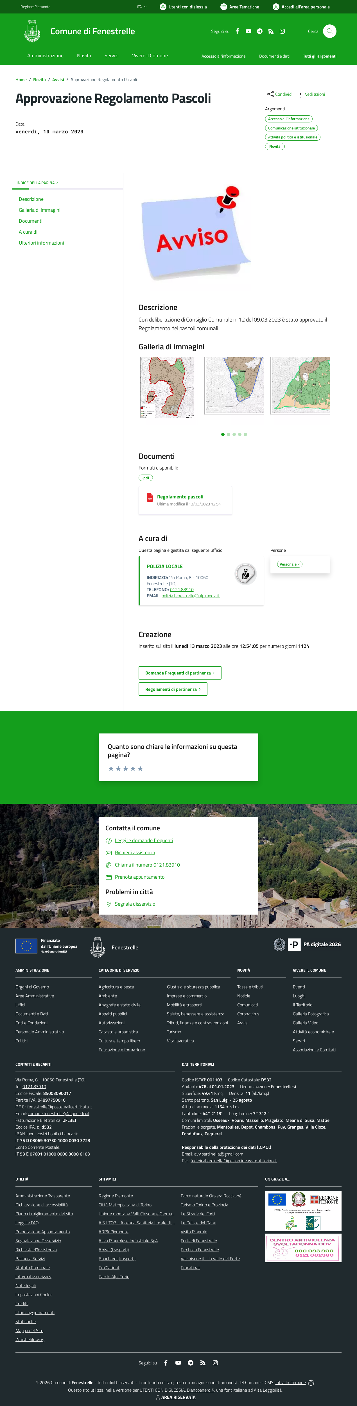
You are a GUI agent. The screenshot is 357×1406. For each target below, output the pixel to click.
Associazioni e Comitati (314, 1049)
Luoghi (299, 995)
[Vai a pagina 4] (239, 434)
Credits (21, 1303)
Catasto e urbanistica (118, 1031)
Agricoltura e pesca (116, 986)
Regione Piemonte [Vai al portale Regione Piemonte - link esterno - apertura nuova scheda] (35, 7)
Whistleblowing (29, 1339)
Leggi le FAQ (27, 1222)
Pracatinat (190, 1267)
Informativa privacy (33, 1276)
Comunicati (247, 1004)
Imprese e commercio (187, 995)
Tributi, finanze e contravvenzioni (197, 1022)
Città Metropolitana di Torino (125, 1204)
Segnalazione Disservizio (38, 1240)
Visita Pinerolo (194, 1231)
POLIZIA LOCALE (165, 566)
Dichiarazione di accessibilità (41, 1204)
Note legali (25, 1285)
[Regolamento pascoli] (150, 497)
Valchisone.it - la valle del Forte (210, 1258)
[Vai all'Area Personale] (301, 6)
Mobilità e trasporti (184, 1004)
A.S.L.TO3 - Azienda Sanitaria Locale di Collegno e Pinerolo (153, 1222)
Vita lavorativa (180, 1040)
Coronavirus (248, 1013)
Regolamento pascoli (180, 496)
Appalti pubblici (113, 1013)
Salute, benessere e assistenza (195, 1013)
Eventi (299, 986)
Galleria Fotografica (311, 1013)
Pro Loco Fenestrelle (200, 1249)
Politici (21, 1040)
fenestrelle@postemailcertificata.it (59, 1106)
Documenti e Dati (31, 1013)
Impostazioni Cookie (34, 1294)
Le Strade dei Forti (198, 1213)
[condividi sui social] (279, 94)
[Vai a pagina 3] (234, 434)
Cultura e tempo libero (119, 1040)
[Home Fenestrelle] (78, 31)
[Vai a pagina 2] (228, 434)
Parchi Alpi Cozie (114, 1276)
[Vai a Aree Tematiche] (240, 6)
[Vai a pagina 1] (223, 434)
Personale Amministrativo (39, 1031)
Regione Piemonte (116, 1195)
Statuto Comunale (32, 1267)
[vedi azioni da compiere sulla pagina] (310, 94)
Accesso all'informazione (224, 56)
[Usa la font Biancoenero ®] (183, 6)
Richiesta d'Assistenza (36, 1249)
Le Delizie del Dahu (198, 1222)
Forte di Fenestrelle (199, 1240)
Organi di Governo (32, 986)
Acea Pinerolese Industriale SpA (128, 1240)
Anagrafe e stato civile (120, 1004)
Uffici (20, 1004)
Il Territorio (302, 1004)
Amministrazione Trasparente (42, 1195)
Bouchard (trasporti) (117, 1258)
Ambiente (108, 995)
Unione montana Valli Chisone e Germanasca (141, 1213)
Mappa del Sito (29, 1330)
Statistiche (25, 1321)
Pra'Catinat (109, 1267)
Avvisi (58, 79)
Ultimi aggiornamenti (35, 1312)
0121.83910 (182, 589)
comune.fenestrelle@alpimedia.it (58, 1113)
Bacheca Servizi (30, 1258)
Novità (39, 79)
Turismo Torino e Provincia (204, 1204)
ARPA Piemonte (113, 1231)
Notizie (243, 995)
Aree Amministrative (34, 995)
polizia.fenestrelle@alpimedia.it (191, 595)
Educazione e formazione (122, 1049)
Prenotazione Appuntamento (42, 1231)
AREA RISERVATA (175, 1397)
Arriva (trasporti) (114, 1249)
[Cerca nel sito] (329, 31)
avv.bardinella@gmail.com (218, 1153)
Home (21, 79)
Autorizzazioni (112, 1022)
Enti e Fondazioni (31, 1022)
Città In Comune (290, 1382)
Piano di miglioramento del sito (44, 1213)
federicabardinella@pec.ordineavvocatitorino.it (234, 1160)
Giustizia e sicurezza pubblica (193, 986)
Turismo (174, 1031)
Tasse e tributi (250, 986)
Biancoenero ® (200, 1390)
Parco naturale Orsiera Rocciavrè (211, 1195)
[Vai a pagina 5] (245, 434)
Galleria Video (305, 1022)
